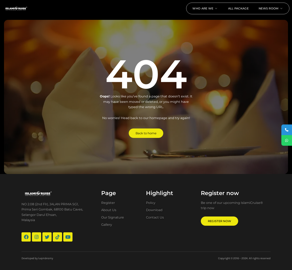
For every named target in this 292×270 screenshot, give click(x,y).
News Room (271, 8)
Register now (219, 221)
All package (238, 8)
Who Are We (205, 8)
